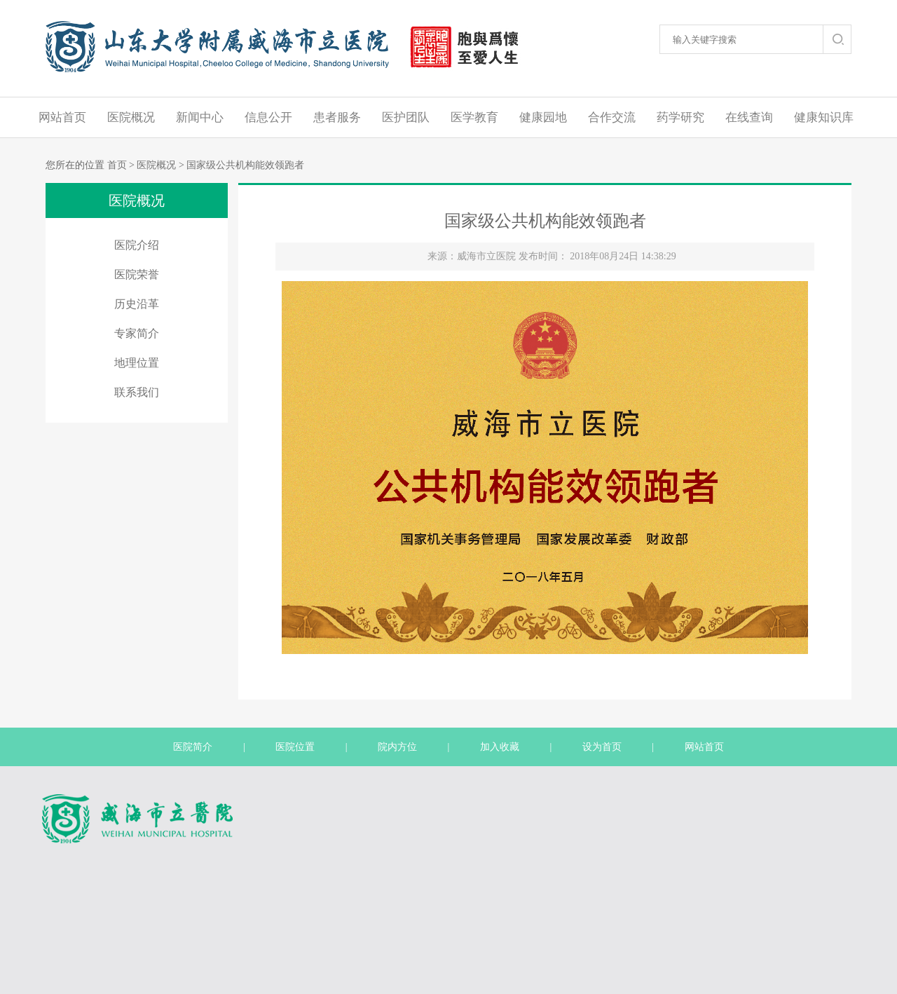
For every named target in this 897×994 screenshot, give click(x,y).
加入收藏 (499, 747)
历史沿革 (136, 304)
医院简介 (192, 747)
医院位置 (295, 747)
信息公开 (268, 117)
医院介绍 (136, 245)
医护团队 (406, 117)
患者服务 (337, 117)
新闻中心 (200, 117)
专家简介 (136, 333)
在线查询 (749, 117)
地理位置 (136, 363)
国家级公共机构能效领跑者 (245, 165)
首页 (117, 165)
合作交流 (612, 117)
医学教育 (474, 117)
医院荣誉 (136, 274)
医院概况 (131, 117)
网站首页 (62, 117)
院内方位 (397, 747)
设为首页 (602, 747)
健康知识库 (824, 117)
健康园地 (543, 117)
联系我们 (136, 392)
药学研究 (680, 117)
